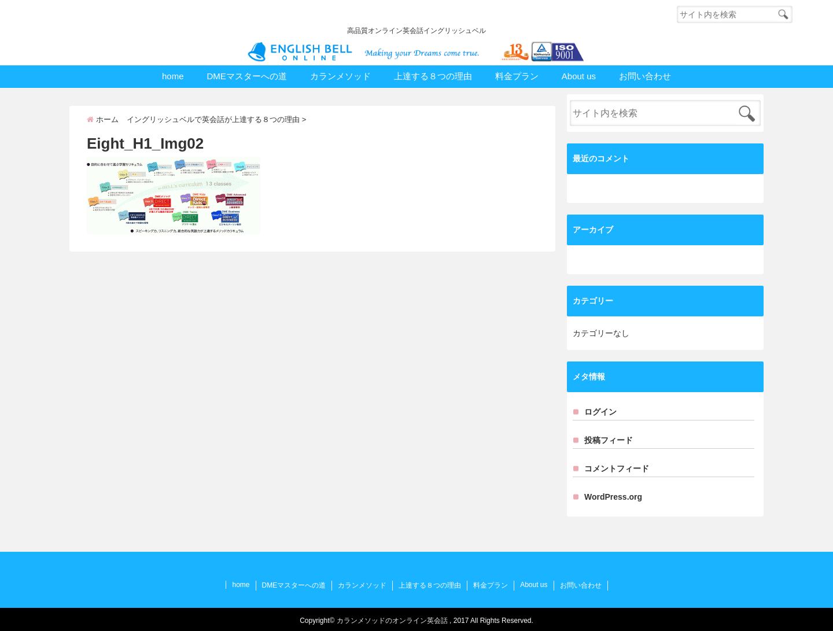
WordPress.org (613, 496)
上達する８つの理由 (433, 76)
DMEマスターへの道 (246, 76)
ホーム (103, 119)
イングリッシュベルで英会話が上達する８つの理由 (213, 119)
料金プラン (517, 76)
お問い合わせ (645, 76)
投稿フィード (608, 440)
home (173, 76)
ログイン (600, 411)
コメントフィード (616, 468)
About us (579, 76)
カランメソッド (340, 76)
